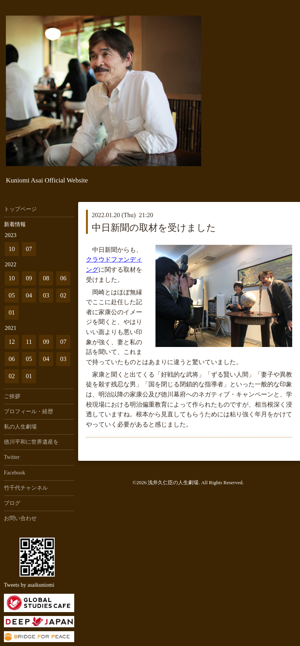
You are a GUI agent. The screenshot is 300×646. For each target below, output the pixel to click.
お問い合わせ (20, 518)
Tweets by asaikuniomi (29, 585)
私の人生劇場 (20, 427)
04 (29, 295)
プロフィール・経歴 (28, 411)
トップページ (20, 209)
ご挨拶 (12, 396)
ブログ (12, 503)
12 (12, 341)
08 (46, 278)
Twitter (12, 457)
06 (63, 278)
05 (12, 295)
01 (12, 312)
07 (29, 249)
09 (29, 278)
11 (29, 341)
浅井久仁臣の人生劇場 (173, 482)
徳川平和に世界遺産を (31, 442)
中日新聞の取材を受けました (154, 228)
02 (63, 295)
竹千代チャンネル (26, 488)
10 (12, 249)
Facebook (14, 473)
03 (46, 295)
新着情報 (15, 224)
